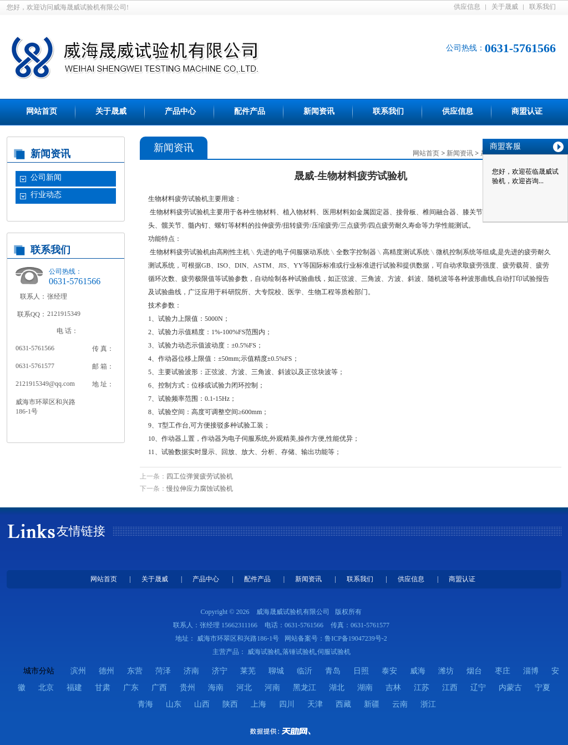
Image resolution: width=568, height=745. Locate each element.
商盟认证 (526, 111)
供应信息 (467, 7)
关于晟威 (504, 7)
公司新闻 (46, 177)
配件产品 (249, 111)
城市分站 (38, 671)
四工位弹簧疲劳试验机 (199, 476)
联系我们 (542, 7)
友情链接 (81, 531)
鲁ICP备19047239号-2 (355, 638)
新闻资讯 (318, 111)
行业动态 (46, 194)
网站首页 (41, 111)
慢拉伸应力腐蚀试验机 (199, 488)
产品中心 (180, 111)
